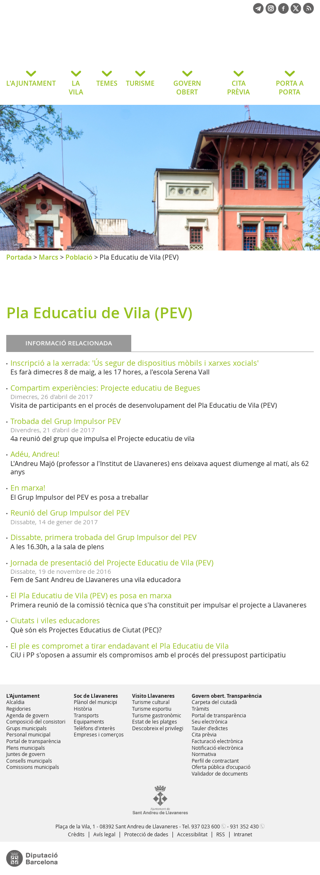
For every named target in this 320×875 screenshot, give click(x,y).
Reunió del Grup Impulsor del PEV (70, 513)
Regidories (18, 708)
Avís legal (104, 834)
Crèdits (76, 834)
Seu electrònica (210, 721)
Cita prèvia (204, 734)
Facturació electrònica (217, 741)
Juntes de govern (25, 754)
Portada (19, 257)
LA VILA (76, 88)
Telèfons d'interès (94, 728)
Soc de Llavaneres (96, 695)
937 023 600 (205, 826)
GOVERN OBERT (187, 88)
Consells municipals (29, 760)
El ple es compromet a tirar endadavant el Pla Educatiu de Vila (119, 646)
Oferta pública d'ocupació (221, 766)
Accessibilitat (192, 834)
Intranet (243, 834)
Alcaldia (15, 702)
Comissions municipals (32, 766)
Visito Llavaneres (153, 695)
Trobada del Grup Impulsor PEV (65, 421)
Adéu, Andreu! (35, 454)
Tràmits (200, 708)
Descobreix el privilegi (157, 728)
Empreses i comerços (99, 734)
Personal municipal (28, 734)
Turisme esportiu (151, 708)
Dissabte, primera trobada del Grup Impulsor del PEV (103, 537)
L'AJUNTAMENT (31, 83)
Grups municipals (26, 728)
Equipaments (89, 721)
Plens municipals (25, 747)
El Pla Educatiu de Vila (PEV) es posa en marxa (91, 595)
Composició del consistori (35, 721)
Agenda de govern (27, 715)
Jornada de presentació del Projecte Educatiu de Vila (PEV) (111, 563)
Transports (86, 715)
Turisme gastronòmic (156, 715)
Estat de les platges (154, 721)
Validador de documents (220, 773)
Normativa (204, 754)
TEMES (107, 83)
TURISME (140, 83)
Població (78, 257)
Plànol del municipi (95, 702)
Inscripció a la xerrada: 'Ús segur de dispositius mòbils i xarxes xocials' (134, 363)
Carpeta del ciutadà (214, 702)
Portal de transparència (33, 741)
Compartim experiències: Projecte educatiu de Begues (105, 388)
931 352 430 (244, 826)
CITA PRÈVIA (238, 88)
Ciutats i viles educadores (55, 620)
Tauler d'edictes (210, 728)
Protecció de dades (146, 834)
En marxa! (27, 488)
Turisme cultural (151, 702)
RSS (220, 834)
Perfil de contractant (215, 760)
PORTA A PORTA (290, 88)
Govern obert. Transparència (227, 695)
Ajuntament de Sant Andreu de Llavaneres (72, 47)
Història (83, 708)
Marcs (48, 257)
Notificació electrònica (217, 747)
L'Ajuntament (23, 695)
